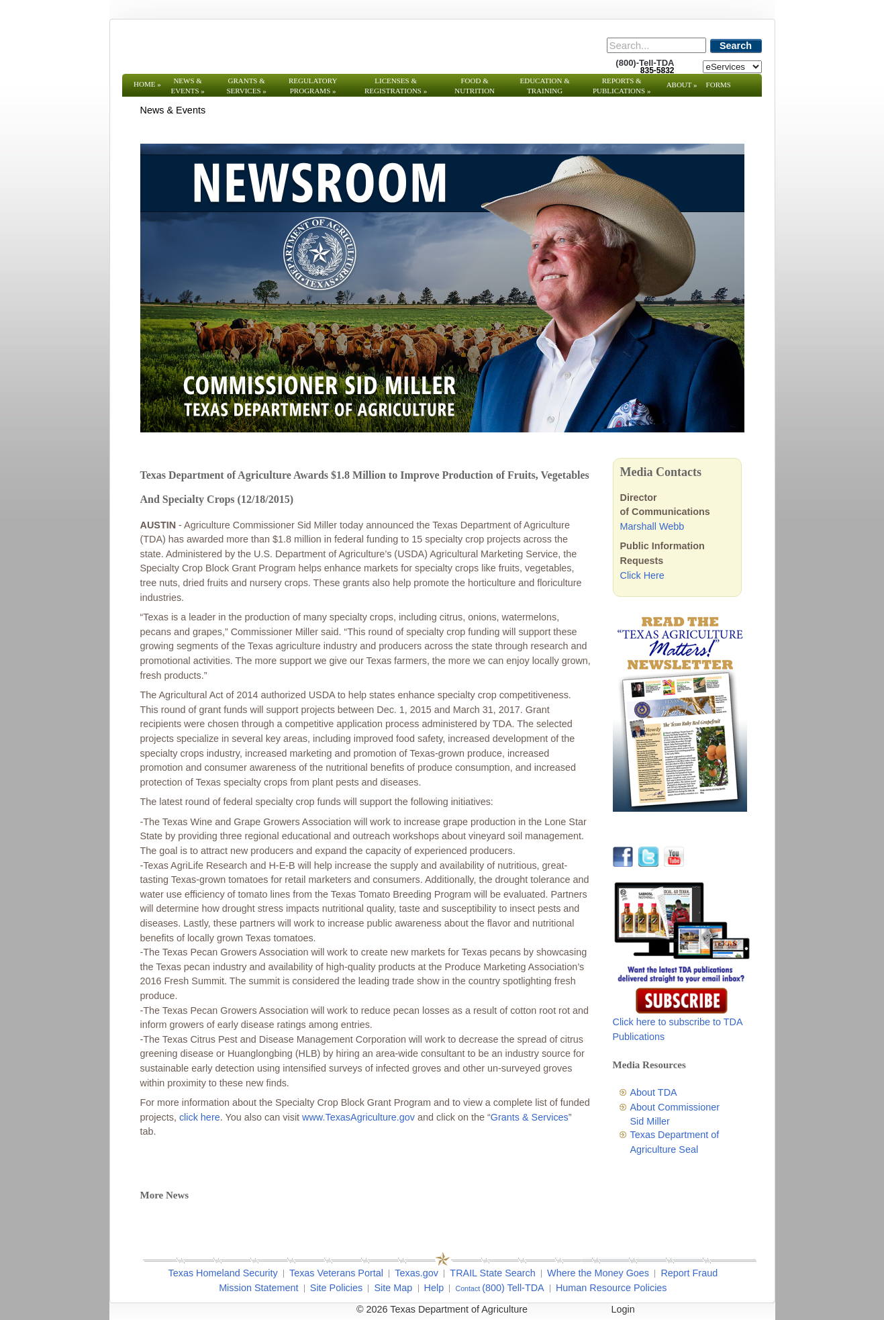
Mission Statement (258, 1287)
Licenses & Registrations (395, 86)
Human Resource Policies (611, 1287)
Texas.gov (416, 1273)
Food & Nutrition (474, 86)
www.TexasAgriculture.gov (358, 1117)
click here (199, 1117)
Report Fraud (689, 1273)
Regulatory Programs (313, 86)
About (682, 85)
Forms (718, 85)
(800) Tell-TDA (513, 1287)
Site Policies (336, 1287)
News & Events (187, 86)
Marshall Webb (652, 526)
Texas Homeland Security (223, 1273)
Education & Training (545, 86)
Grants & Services (246, 86)
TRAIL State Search (492, 1273)
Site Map (393, 1287)
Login (623, 1309)
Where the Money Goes (598, 1273)
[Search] (656, 45)
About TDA (653, 1092)
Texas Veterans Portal (336, 1273)
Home (147, 84)
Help (434, 1287)
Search (736, 45)
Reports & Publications (621, 86)
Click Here (642, 575)
